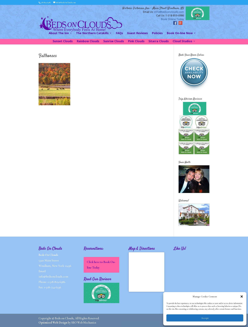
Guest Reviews (137, 33)
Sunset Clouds (63, 41)
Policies (157, 33)
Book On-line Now (180, 33)
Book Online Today (172, 19)
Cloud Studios (182, 41)
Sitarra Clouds (159, 41)
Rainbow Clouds (88, 41)
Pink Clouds (136, 41)
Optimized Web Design (53, 322)
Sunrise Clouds (113, 41)
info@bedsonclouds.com (169, 12)
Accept (205, 318)
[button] (241, 296)
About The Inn (59, 33)
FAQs (119, 33)
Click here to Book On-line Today (101, 264)
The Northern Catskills (92, 33)
